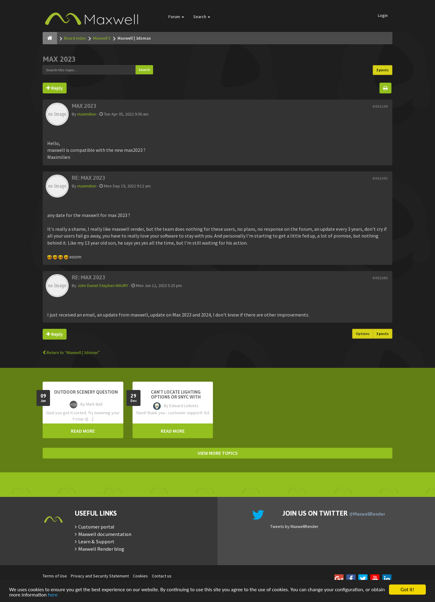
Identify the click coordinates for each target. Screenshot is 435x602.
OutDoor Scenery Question (86, 392)
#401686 (380, 278)
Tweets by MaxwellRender (294, 526)
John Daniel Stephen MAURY (102, 285)
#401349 (380, 106)
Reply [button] (54, 88)
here (53, 595)
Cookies (140, 576)
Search (201, 16)
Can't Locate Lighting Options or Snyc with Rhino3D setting (176, 397)
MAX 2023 (59, 59)
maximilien (86, 114)
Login (383, 15)
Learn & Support (96, 541)
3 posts (382, 70)
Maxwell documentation (104, 534)
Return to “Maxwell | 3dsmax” (71, 352)
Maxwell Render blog (101, 548)
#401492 (380, 178)
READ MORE (83, 431)
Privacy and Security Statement (100, 576)
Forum (176, 16)
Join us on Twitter (334, 513)
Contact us (161, 576)
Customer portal (96, 526)
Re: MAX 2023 (88, 178)
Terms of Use (55, 576)
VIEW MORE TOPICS (218, 453)
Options (363, 333)
